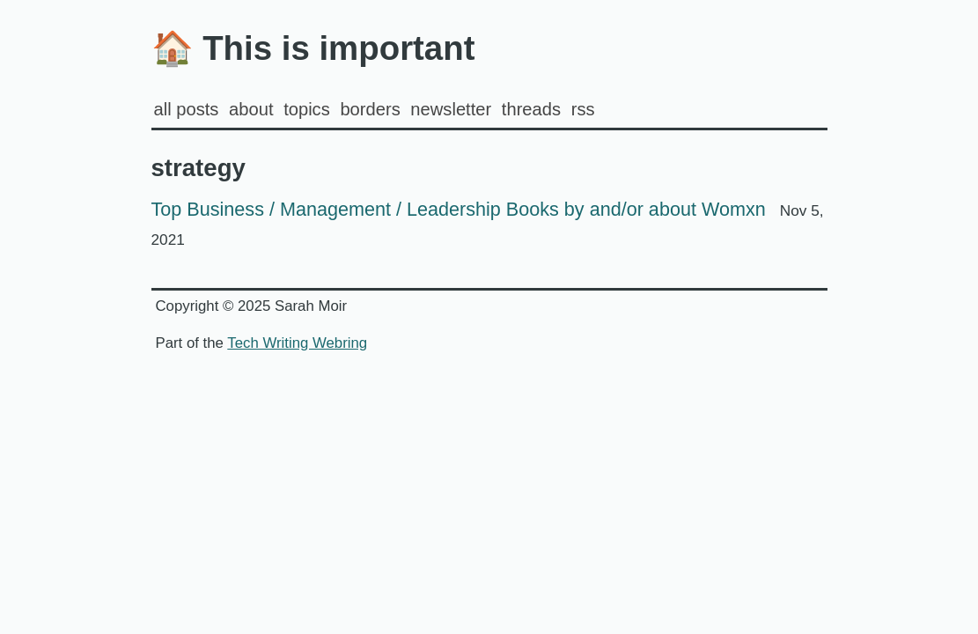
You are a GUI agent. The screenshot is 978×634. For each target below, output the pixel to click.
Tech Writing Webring (297, 343)
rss (583, 109)
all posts (186, 109)
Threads (531, 109)
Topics (306, 109)
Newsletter (450, 109)
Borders (370, 109)
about (251, 109)
